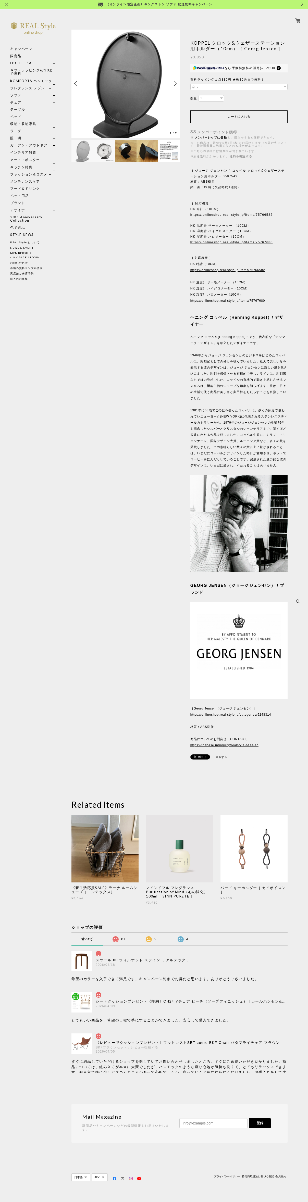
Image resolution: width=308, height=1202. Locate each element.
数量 (193, 98)
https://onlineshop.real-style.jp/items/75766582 (231, 215)
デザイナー (19, 210)
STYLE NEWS (22, 234)
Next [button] (174, 84)
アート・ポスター (33, 159)
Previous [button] (76, 84)
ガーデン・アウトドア (28, 145)
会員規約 (280, 1176)
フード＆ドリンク (25, 188)
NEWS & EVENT (21, 247)
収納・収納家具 (33, 123)
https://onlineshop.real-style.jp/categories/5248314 (230, 714)
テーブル (17, 109)
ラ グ (15, 131)
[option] (125, 84)
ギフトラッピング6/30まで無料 (31, 72)
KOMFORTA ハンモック (31, 81)
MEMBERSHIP (21, 253)
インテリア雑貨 (33, 152)
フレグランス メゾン (27, 88)
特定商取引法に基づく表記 (258, 1176)
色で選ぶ (17, 227)
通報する (221, 757)
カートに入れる (239, 116)
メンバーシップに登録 (211, 137)
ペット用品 (19, 195)
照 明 (15, 138)
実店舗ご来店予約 (22, 273)
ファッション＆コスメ (28, 174)
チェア (17, 102)
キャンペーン (21, 48)
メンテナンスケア (25, 181)
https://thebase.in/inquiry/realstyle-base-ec (224, 745)
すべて (87, 939)
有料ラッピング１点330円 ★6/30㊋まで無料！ (227, 79)
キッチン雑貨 (33, 167)
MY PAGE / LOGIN (26, 257)
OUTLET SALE (23, 63)
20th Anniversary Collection (26, 219)
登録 (260, 1123)
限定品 (15, 56)
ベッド (15, 116)
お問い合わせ (19, 262)
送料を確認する (241, 156)
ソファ (25, 95)
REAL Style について (25, 242)
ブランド (17, 203)
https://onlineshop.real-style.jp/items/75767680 (231, 242)
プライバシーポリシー (227, 1176)
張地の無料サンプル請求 (26, 268)
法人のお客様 (19, 278)
